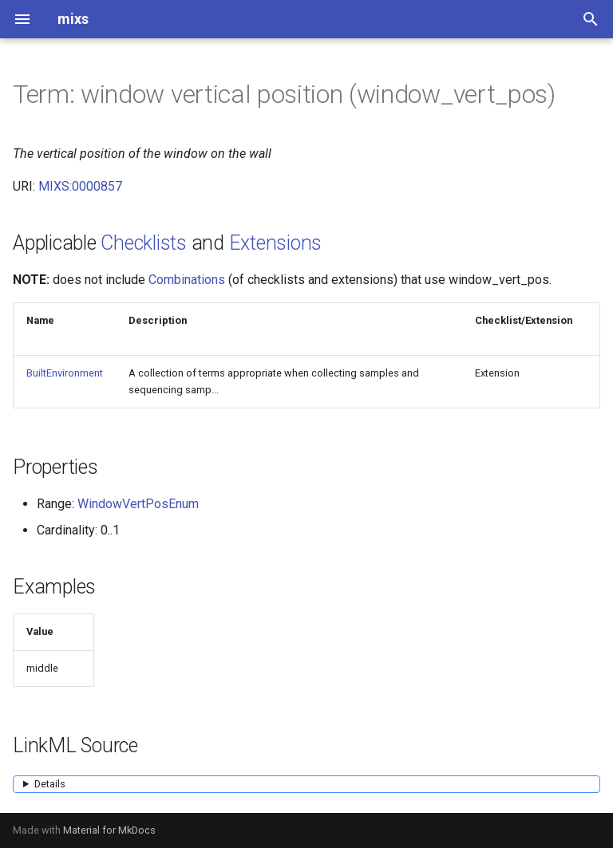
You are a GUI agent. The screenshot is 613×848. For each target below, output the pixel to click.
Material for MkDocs (109, 830)
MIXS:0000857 (80, 186)
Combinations (186, 279)
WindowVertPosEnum (138, 503)
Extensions (275, 242)
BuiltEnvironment (64, 373)
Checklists (144, 242)
